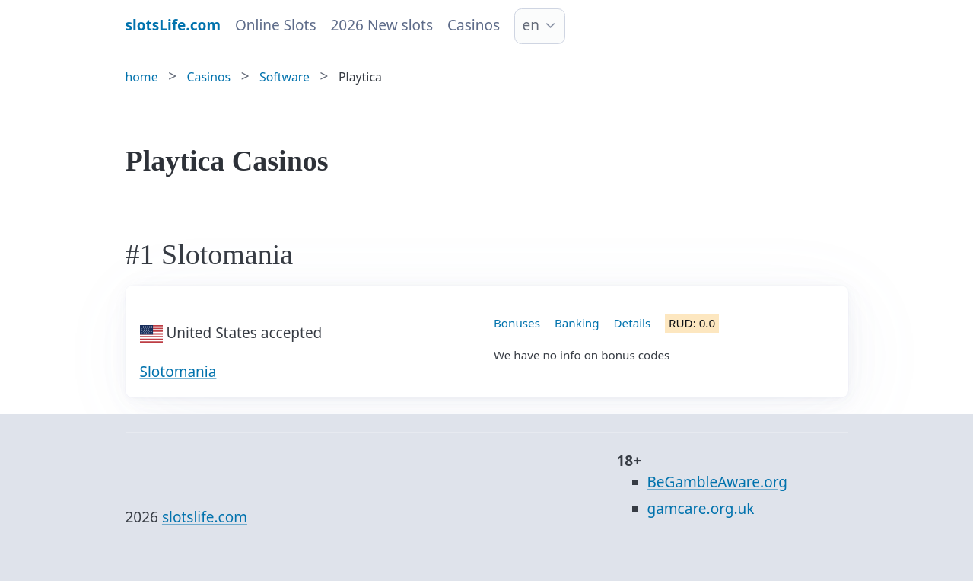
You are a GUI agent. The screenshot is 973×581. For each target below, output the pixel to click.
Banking (577, 322)
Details (632, 322)
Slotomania (178, 371)
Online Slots (275, 25)
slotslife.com (204, 517)
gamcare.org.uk (701, 509)
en (531, 25)
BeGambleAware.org (717, 482)
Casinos (473, 25)
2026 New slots (381, 25)
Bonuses (517, 322)
